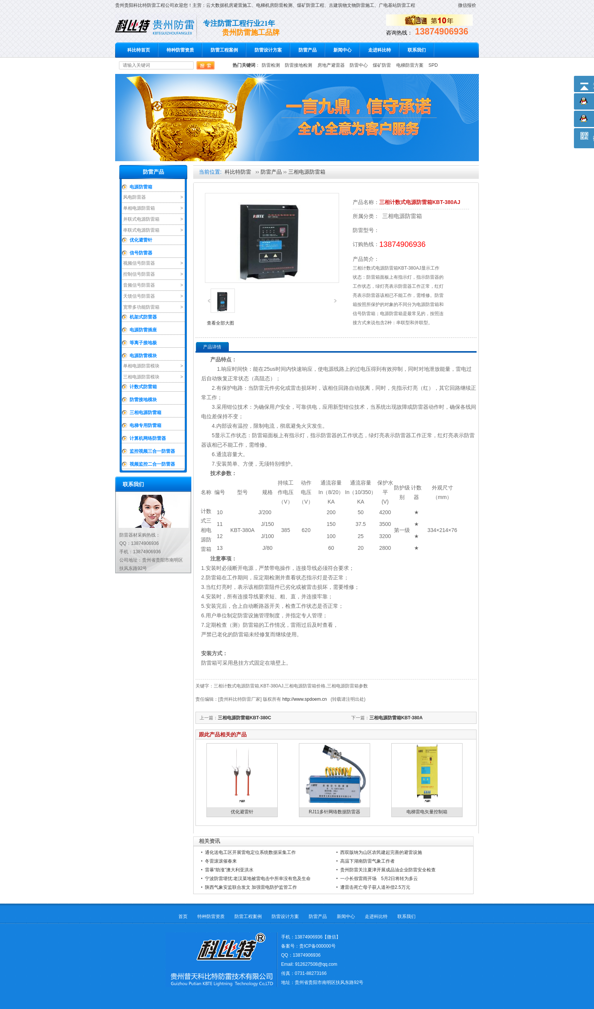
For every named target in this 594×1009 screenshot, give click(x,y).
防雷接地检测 (298, 65)
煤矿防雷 (382, 65)
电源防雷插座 (143, 330)
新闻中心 (342, 50)
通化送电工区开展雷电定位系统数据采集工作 (250, 852)
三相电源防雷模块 (141, 377)
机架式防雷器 (143, 317)
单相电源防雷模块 (141, 366)
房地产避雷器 (331, 65)
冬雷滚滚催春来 (221, 861)
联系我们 (417, 50)
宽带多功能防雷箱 (141, 307)
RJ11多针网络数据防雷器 (334, 811)
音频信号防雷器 (139, 285)
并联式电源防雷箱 (141, 219)
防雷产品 (308, 50)
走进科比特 (379, 50)
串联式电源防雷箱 (141, 230)
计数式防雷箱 (143, 386)
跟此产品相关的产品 (223, 734)
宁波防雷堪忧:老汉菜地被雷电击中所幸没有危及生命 (258, 878)
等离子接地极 (143, 342)
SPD (433, 65)
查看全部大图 (220, 323)
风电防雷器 (134, 197)
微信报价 (467, 5)
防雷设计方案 (268, 50)
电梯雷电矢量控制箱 (426, 811)
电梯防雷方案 (410, 65)
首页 (183, 916)
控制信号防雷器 (139, 274)
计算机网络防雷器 (148, 438)
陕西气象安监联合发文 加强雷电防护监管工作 (251, 887)
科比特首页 (138, 50)
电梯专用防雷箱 (145, 425)
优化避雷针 (141, 240)
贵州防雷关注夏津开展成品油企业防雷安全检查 (388, 869)
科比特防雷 (238, 172)
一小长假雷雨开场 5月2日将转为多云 (379, 878)
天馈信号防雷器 (139, 296)
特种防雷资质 (180, 50)
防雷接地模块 (143, 399)
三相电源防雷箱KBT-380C (244, 717)
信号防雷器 (141, 253)
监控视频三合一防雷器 (152, 451)
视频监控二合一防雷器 (152, 464)
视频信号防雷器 (139, 263)
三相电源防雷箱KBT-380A (396, 717)
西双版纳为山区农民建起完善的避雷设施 (381, 852)
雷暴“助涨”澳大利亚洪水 (229, 869)
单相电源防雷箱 (139, 208)
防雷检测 (271, 65)
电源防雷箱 (141, 187)
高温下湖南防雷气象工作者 (367, 861)
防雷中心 (359, 65)
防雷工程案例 (224, 50)
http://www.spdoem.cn (304, 699)
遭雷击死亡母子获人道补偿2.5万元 (375, 887)
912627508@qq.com (316, 964)
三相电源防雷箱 (145, 412)
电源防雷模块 (143, 355)
